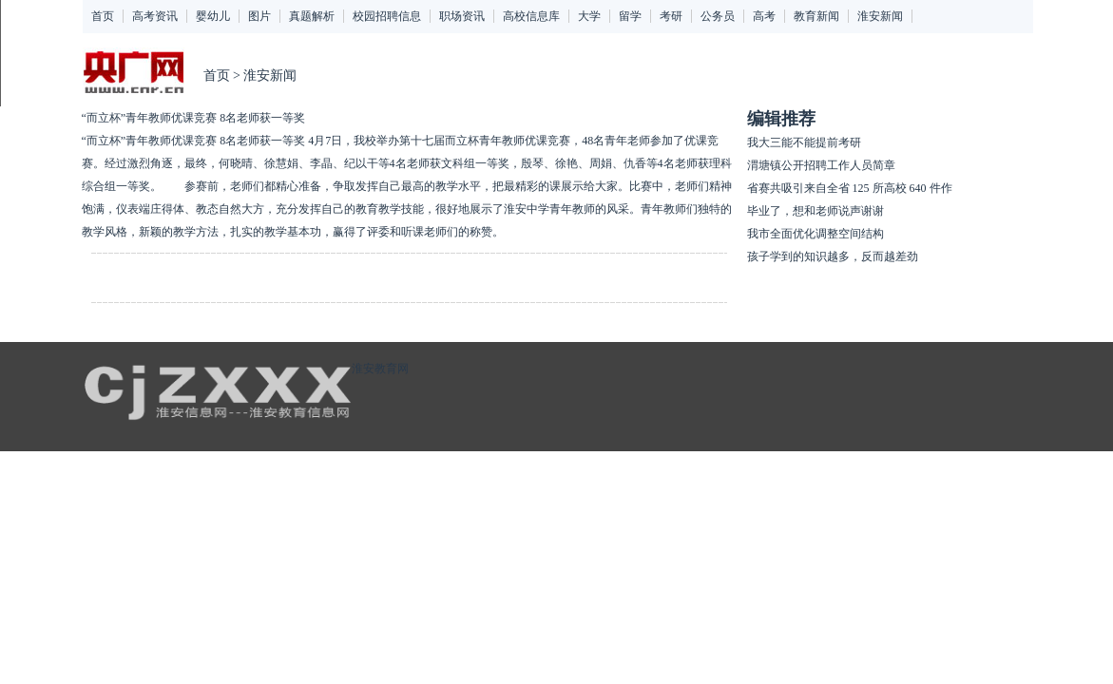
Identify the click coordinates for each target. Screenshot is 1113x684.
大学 (589, 16)
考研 (671, 16)
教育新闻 (816, 16)
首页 (102, 16)
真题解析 (312, 16)
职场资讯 (462, 16)
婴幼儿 (213, 16)
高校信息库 (531, 16)
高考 (764, 16)
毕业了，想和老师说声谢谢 (815, 211)
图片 (259, 16)
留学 (630, 16)
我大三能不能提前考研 (804, 142)
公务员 (717, 16)
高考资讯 (155, 16)
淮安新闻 (880, 16)
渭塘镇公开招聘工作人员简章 (821, 165)
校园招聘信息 (387, 16)
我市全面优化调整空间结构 (815, 233)
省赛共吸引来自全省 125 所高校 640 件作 (849, 188)
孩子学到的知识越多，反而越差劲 (832, 256)
